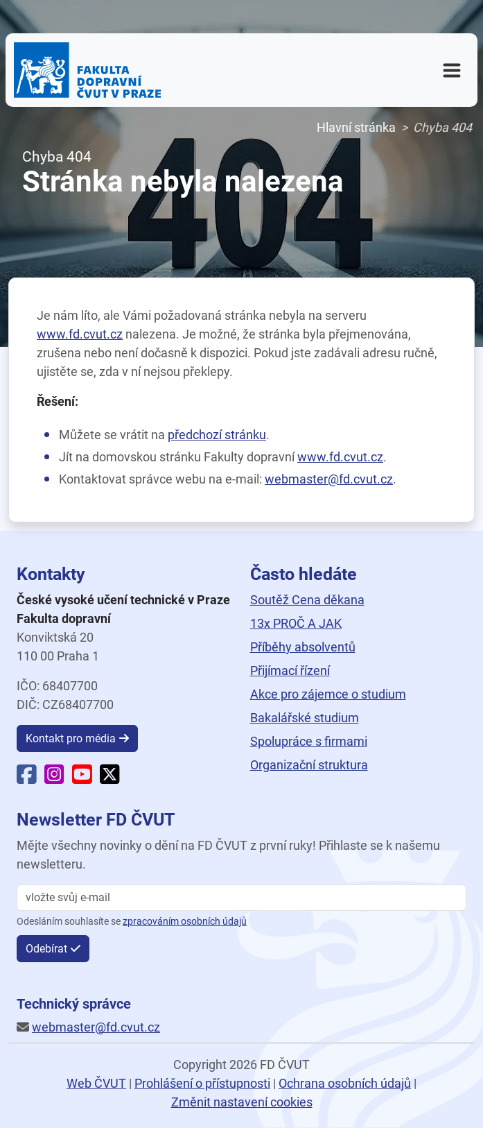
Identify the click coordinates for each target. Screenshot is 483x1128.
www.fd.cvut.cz (80, 334)
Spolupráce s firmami (308, 741)
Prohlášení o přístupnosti (202, 1083)
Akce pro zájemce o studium (328, 694)
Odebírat (46, 948)
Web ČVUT (96, 1083)
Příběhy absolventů (302, 647)
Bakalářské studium (304, 717)
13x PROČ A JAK (296, 623)
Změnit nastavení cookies (242, 1102)
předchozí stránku (217, 434)
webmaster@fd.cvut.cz (329, 479)
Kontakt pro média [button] (71, 738)
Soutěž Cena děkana (307, 599)
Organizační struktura (309, 765)
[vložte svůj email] (241, 898)
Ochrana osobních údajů (345, 1083)
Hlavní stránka (356, 127)
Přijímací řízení (290, 670)
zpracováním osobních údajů (185, 922)
